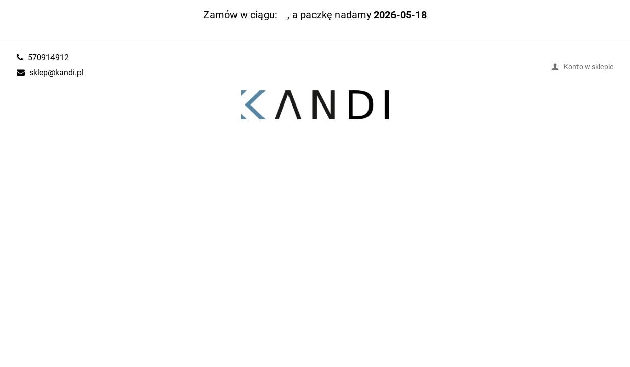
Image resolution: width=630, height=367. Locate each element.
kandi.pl (315, 105)
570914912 (48, 57)
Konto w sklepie (588, 66)
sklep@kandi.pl (56, 72)
